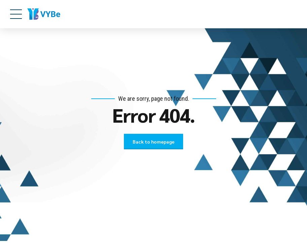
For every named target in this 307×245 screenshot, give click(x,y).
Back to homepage (153, 142)
